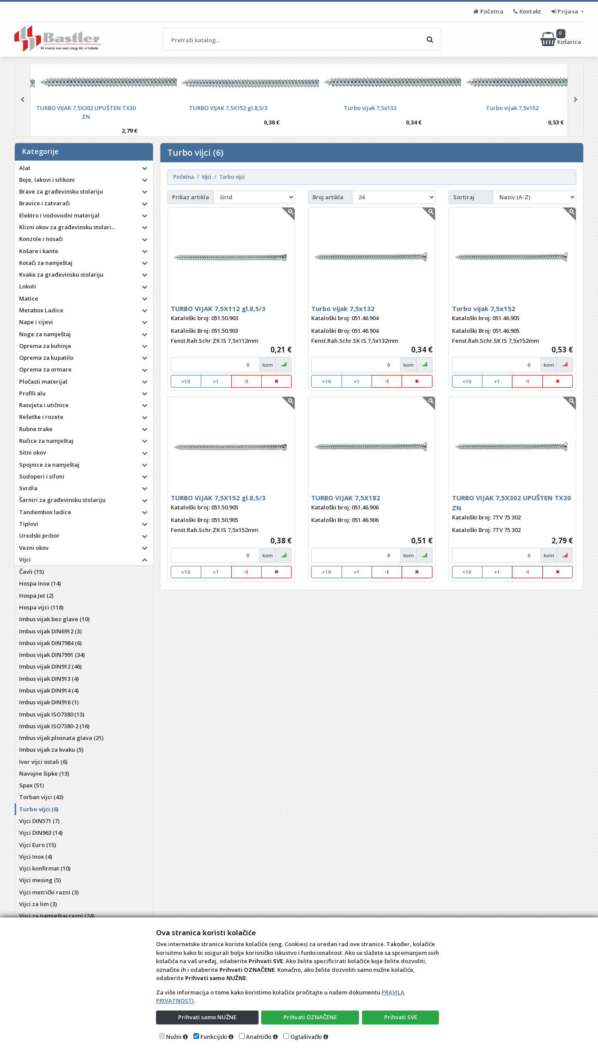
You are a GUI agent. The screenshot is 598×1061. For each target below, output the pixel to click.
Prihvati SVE (400, 1017)
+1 (216, 381)
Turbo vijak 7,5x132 (343, 308)
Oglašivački (306, 1037)
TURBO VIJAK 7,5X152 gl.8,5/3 (218, 497)
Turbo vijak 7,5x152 (483, 308)
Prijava (565, 11)
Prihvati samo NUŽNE (207, 1017)
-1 (246, 381)
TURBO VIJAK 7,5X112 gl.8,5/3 (218, 308)
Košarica (561, 39)
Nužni (174, 1037)
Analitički (259, 1037)
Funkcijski (213, 1037)
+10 (185, 381)
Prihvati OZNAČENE (310, 1017)
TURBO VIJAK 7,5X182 (345, 497)
